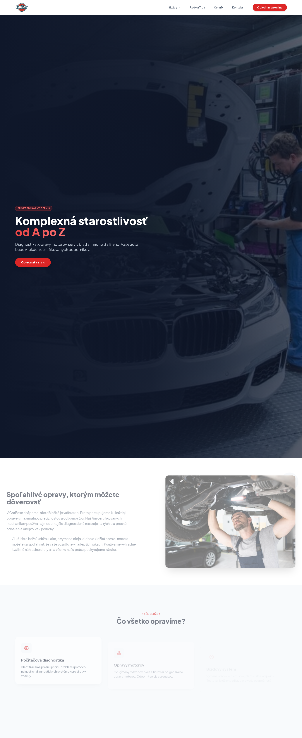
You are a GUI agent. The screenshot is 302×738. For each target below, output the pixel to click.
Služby (174, 7)
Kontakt (237, 7)
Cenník (218, 7)
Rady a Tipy (197, 7)
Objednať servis (33, 262)
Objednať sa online (269, 7)
